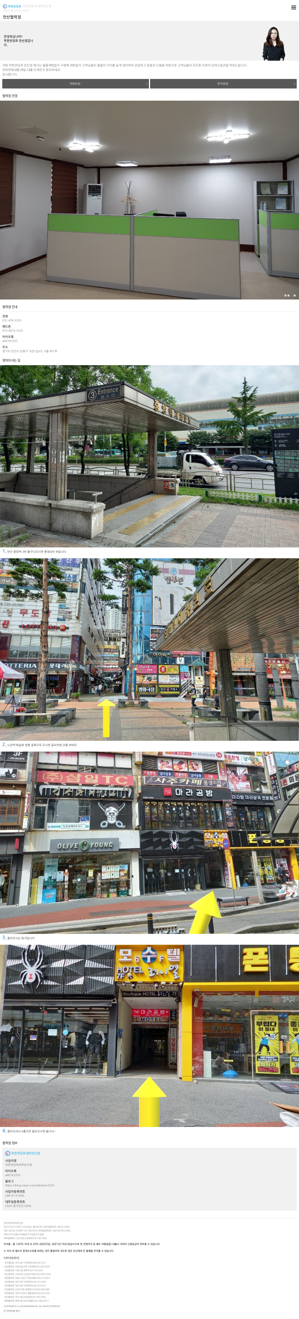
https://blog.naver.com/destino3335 (29, 1185)
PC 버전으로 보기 (12, 1311)
